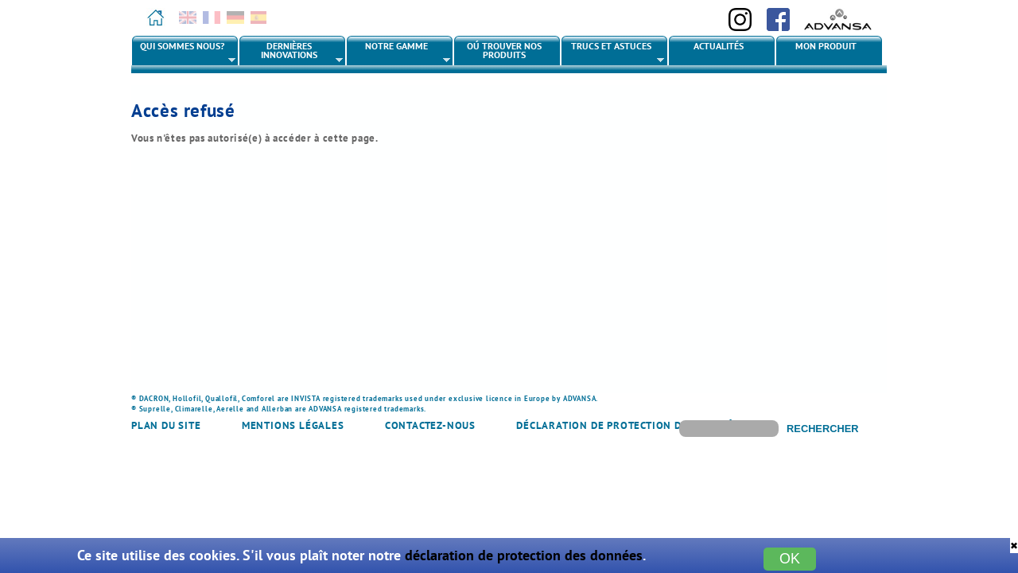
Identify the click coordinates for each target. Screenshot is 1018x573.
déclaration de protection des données (524, 555)
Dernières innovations (291, 52)
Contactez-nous (430, 425)
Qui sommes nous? (184, 52)
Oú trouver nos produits (504, 50)
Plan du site (166, 425)
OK (789, 559)
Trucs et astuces (613, 52)
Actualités (719, 46)
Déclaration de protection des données (631, 425)
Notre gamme (399, 52)
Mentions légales (293, 425)
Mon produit (826, 46)
